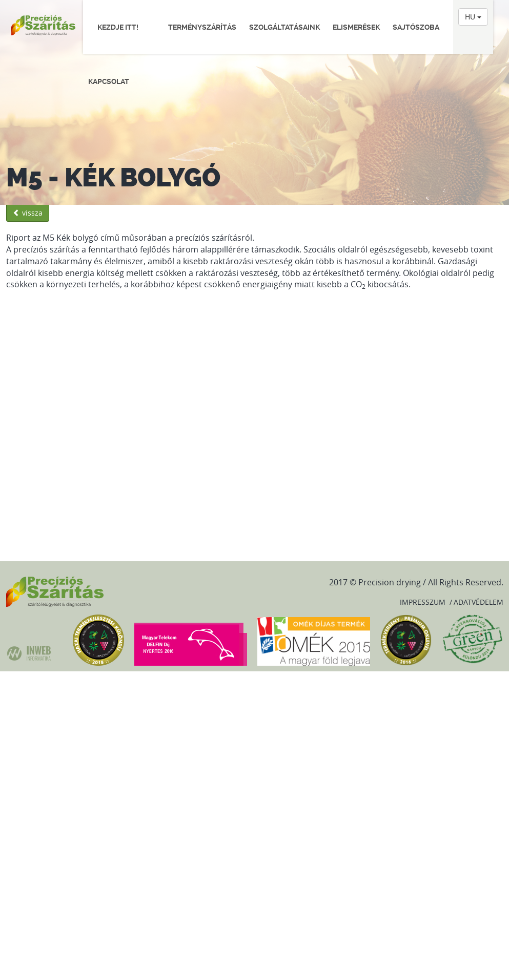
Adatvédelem (478, 602)
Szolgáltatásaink (284, 27)
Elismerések (356, 27)
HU (473, 17)
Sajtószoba (416, 27)
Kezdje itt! (121, 27)
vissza (28, 213)
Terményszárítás (202, 27)
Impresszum (422, 602)
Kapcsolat (108, 81)
